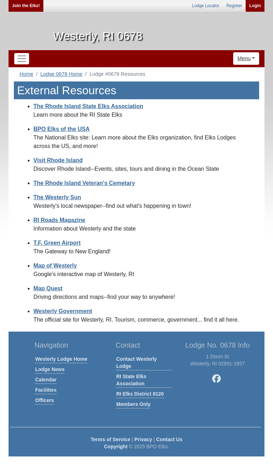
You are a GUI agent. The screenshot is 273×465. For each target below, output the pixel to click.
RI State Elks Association (131, 380)
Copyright (115, 446)
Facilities (46, 390)
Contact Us (169, 439)
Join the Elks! (26, 5)
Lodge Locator (205, 5)
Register (234, 5)
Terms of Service (110, 439)
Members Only (133, 404)
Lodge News (49, 369)
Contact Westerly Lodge (136, 362)
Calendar (46, 379)
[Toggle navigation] (21, 58)
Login (255, 5)
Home (26, 74)
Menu (244, 58)
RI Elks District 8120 (140, 394)
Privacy (143, 439)
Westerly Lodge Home (61, 359)
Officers (44, 400)
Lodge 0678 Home (61, 74)
